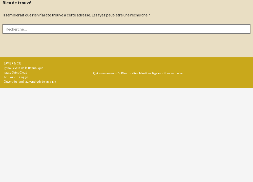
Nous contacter (173, 73)
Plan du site (129, 73)
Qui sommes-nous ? (106, 73)
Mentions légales (150, 73)
